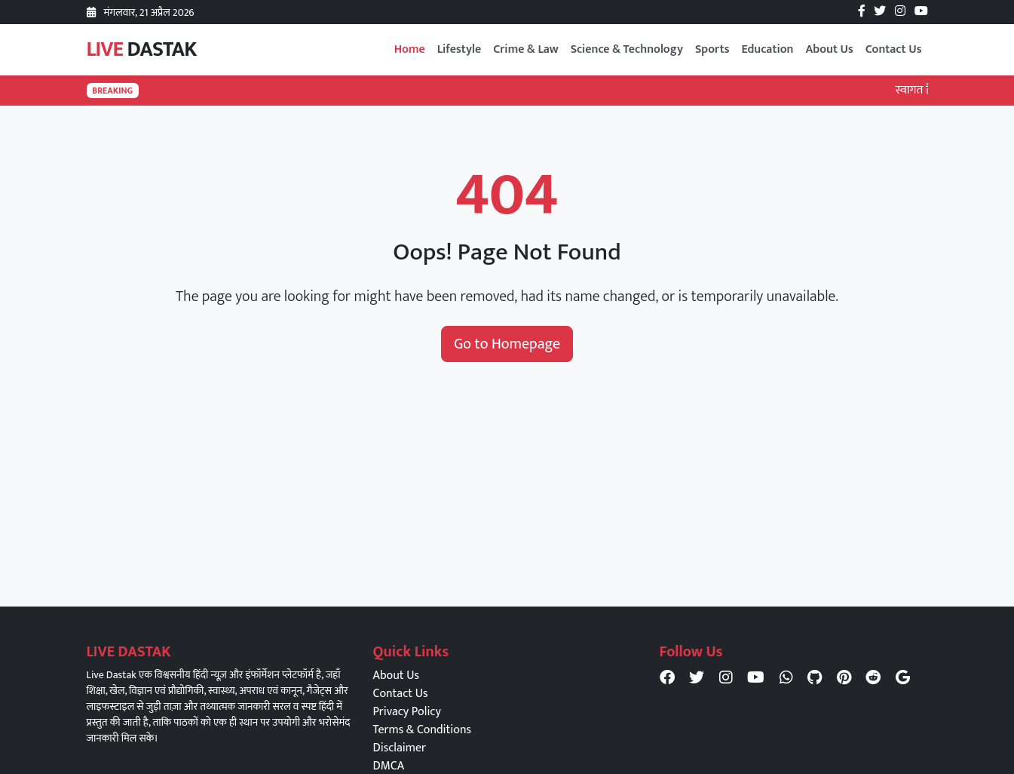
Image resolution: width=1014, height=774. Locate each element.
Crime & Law (525, 49)
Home (409, 49)
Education (767, 49)
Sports (712, 49)
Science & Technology (627, 49)
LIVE (142, 49)
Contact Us (893, 49)
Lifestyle (459, 49)
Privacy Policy (407, 712)
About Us (829, 49)
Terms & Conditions (422, 730)
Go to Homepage (507, 344)
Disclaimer (399, 748)
